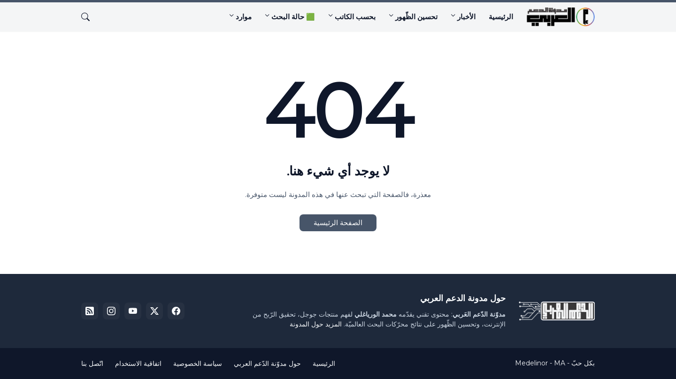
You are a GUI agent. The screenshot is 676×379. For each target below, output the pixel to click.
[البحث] (89, 17)
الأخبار (466, 16)
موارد (244, 16)
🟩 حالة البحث (293, 16)
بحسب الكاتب (355, 16)
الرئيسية (501, 16)
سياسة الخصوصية (197, 363)
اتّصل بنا (92, 363)
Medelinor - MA (540, 363)
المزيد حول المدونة (316, 324)
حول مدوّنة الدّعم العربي (267, 363)
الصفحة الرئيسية (338, 222)
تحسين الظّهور (416, 16)
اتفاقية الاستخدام (138, 363)
